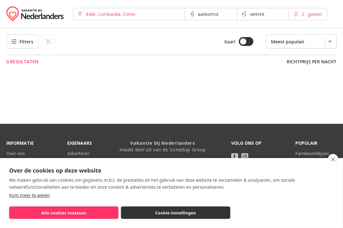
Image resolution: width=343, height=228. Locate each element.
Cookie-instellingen (175, 213)
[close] (333, 159)
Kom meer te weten (29, 195)
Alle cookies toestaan (63, 213)
